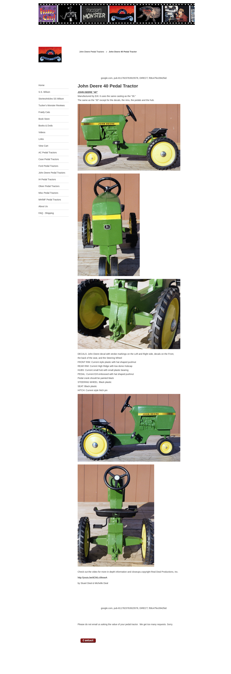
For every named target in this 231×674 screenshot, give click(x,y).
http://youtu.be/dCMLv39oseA (92, 577)
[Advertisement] (136, 69)
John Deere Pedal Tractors (91, 51)
